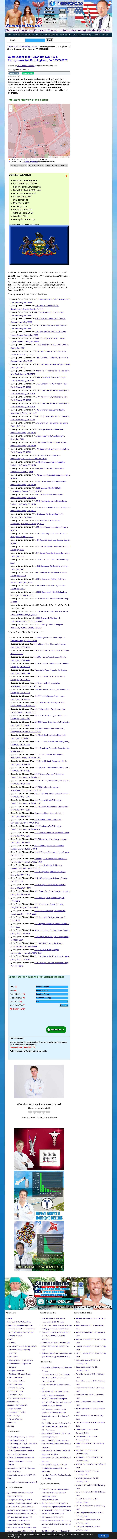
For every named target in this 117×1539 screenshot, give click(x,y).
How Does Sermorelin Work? (52, 1517)
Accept (103, 1536)
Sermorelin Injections (17, 1381)
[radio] (30, 1112)
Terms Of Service (15, 1419)
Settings (13, 1537)
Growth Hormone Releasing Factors (22, 1346)
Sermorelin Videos (16, 1391)
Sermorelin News (15, 1384)
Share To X (14, 73)
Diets (11, 1339)
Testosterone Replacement (19, 1398)
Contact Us (96, 35)
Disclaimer (36, 1535)
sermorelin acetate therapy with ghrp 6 (22, 1482)
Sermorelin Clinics (15, 1336)
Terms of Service (46, 1535)
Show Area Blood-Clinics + (56, 165)
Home (9, 35)
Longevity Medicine (16, 1370)
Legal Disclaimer (15, 1408)
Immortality (13, 1356)
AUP (68, 1535)
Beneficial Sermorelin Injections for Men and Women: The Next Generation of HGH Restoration (56, 1426)
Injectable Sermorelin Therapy (18, 1524)
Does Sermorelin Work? (50, 1500)
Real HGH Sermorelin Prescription (54, 1399)
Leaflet (50, 157)
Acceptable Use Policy (17, 1412)
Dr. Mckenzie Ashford (26, 66)
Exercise (12, 1343)
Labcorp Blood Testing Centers (21, 1360)
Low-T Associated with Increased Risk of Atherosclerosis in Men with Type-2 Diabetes (21, 1530)
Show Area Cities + (18, 165)
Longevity (13, 1367)
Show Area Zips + (36, 165)
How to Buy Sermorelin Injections (47, 35)
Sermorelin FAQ (65, 35)
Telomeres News (15, 1395)
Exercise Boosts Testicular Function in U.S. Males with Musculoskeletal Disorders (56, 1335)
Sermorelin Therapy (16, 1388)
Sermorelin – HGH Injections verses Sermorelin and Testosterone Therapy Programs (56, 1443)
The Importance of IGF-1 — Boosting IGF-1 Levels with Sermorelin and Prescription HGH (56, 1377)
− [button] (11, 110)
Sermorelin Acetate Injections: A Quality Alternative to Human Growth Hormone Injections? (56, 1523)
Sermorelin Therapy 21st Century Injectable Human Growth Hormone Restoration (55, 1468)
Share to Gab (28, 73)
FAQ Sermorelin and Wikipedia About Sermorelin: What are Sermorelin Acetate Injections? (55, 1492)
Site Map (105, 35)
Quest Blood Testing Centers (25, 46)
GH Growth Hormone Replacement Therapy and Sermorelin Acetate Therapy (20, 1461)
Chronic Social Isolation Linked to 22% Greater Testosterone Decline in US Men (56, 1346)
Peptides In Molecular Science (20, 1374)
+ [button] (11, 106)
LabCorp (26, 159)
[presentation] (24, 1019)
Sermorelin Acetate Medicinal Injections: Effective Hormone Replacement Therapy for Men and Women (22, 1517)
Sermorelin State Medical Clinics (23, 35)
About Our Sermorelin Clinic (82, 35)
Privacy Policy (14, 1415)
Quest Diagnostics (30, 162)
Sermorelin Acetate (16, 1377)
